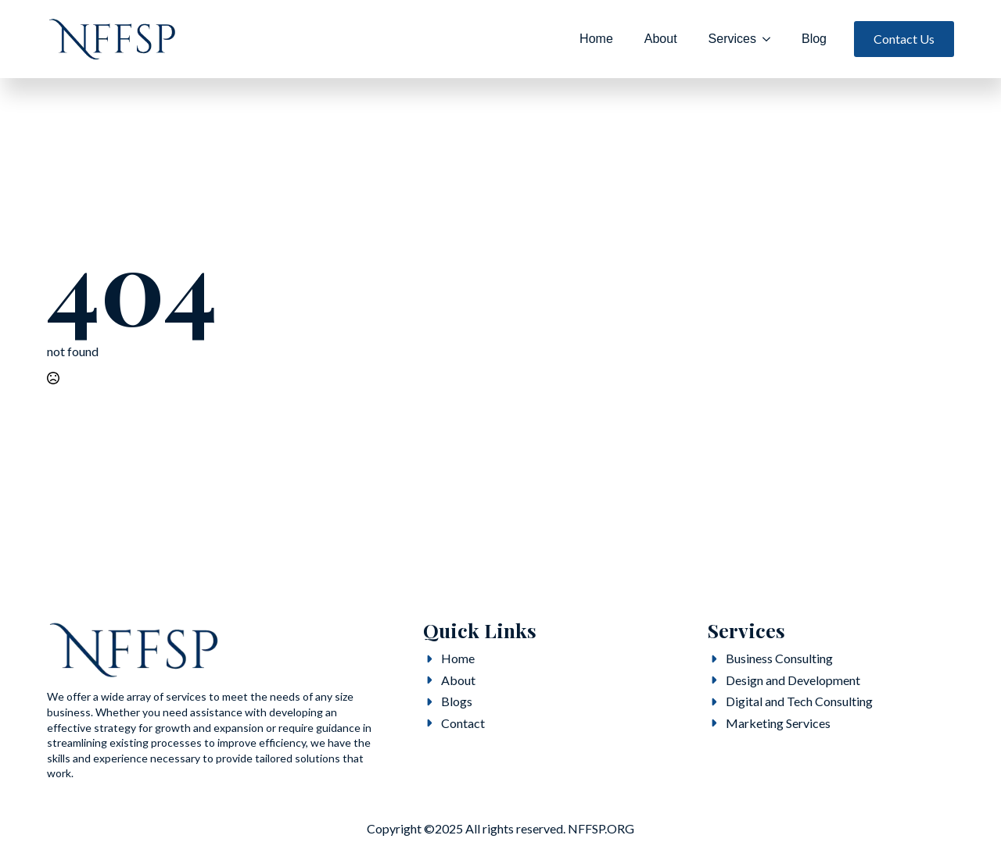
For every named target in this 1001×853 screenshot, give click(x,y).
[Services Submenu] (771, 39)
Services (732, 38)
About (660, 38)
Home (596, 38)
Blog (814, 38)
